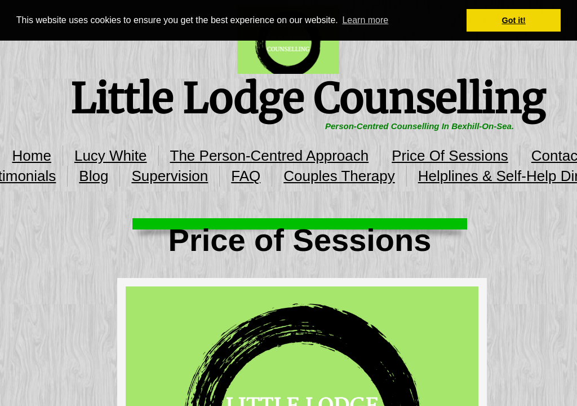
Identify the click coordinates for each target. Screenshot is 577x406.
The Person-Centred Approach (269, 155)
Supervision (169, 175)
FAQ (245, 175)
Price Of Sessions (450, 155)
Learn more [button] (365, 20)
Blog (93, 175)
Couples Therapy (339, 175)
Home (31, 155)
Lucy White (110, 155)
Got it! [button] (514, 20)
